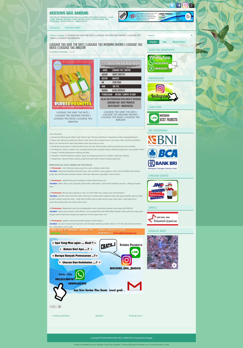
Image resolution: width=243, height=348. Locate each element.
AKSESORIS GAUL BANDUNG (68, 13)
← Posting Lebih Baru (60, 316)
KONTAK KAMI (72, 27)
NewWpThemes (89, 345)
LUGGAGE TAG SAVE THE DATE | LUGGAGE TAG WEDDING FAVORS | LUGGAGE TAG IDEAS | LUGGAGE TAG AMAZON (95, 46)
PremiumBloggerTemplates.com (135, 345)
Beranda (55, 27)
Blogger (148, 338)
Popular (153, 42)
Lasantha (116, 345)
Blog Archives (179, 42)
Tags (165, 42)
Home (53, 35)
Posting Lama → (136, 316)
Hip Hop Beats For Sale (159, 345)
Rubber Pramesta (59, 52)
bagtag (61, 35)
